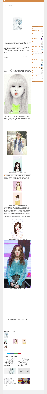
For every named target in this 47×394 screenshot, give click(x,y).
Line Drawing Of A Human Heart (37, 46)
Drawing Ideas (5, 5)
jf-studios (6, 1)
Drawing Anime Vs (35, 59)
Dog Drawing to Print (35, 33)
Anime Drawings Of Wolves (36, 75)
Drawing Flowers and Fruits (7, 365)
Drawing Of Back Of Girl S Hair (36, 67)
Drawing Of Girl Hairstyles (36, 72)
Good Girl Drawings (35, 51)
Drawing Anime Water (35, 64)
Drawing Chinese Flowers (36, 30)
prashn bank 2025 (29, 392)
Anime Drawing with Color (36, 43)
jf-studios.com (5, 175)
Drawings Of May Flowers (21, 365)
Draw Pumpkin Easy (35, 38)
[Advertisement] (17, 11)
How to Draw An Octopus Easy (36, 54)
